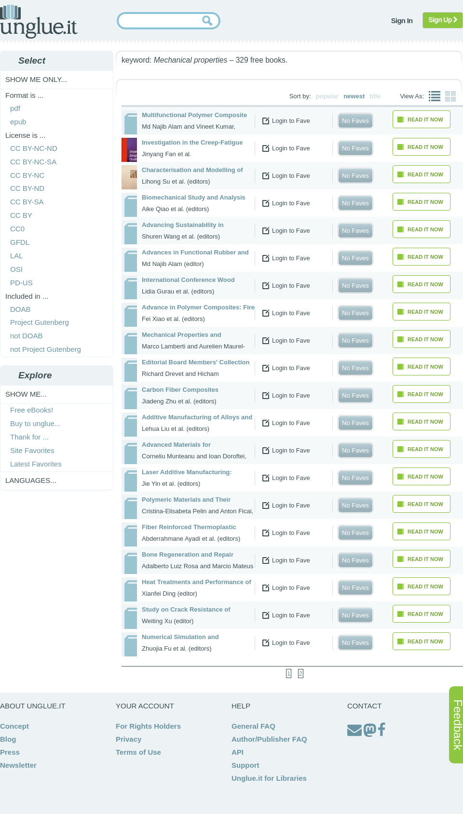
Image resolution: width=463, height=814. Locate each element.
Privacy (128, 739)
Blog (8, 739)
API (238, 752)
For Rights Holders (148, 726)
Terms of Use (138, 752)
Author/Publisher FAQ (269, 739)
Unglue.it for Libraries (269, 778)
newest (354, 96)
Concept (14, 726)
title (375, 96)
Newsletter (18, 765)
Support (245, 765)
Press (10, 752)
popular (327, 96)
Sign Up (443, 20)
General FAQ (253, 726)
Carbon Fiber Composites (180, 389)
